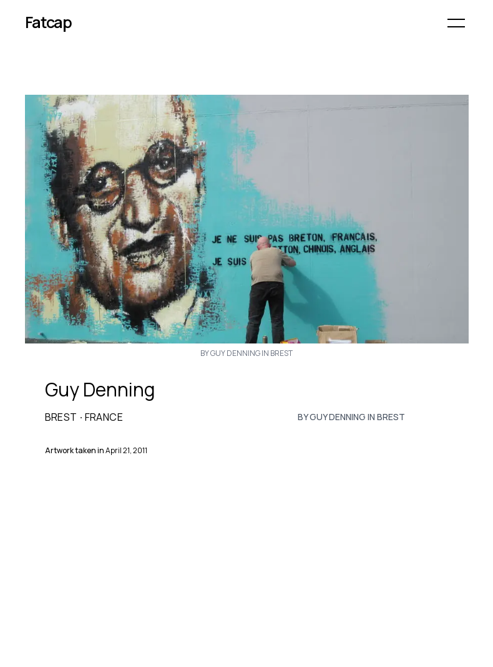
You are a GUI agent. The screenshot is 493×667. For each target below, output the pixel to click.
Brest (61, 417)
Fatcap (48, 22)
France (104, 417)
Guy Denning (100, 389)
